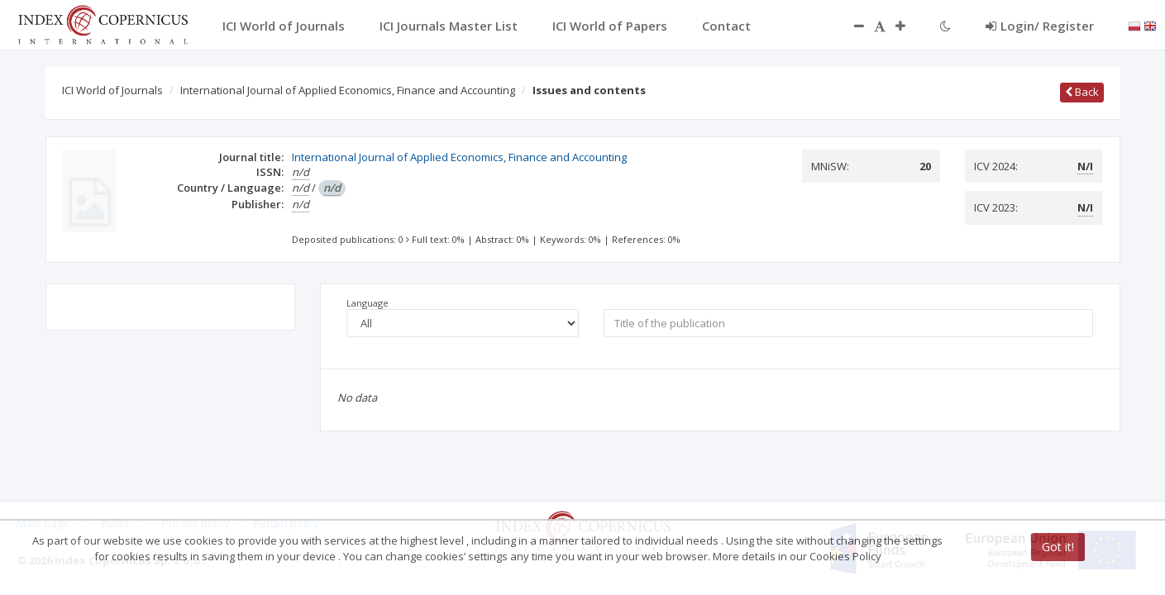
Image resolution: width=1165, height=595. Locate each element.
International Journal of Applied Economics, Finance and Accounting (347, 90)
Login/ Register (1040, 25)
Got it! (1058, 547)
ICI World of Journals (112, 90)
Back (1082, 91)
